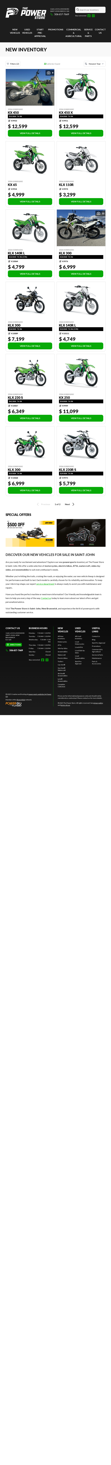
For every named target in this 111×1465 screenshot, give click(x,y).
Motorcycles (62, 642)
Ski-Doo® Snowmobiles (63, 674)
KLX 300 (65, 253)
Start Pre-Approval (40, 32)
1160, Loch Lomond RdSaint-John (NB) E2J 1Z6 (59, 10)
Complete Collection (61, 685)
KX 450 (13, 112)
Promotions (55, 29)
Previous (43, 504)
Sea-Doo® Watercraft (62, 669)
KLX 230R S (67, 470)
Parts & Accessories (96, 662)
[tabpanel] (40, 644)
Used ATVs (79, 647)
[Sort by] (95, 64)
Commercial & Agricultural (73, 32)
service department (45, 584)
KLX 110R (66, 185)
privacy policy (98, 703)
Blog (93, 640)
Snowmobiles (63, 652)
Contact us (46, 598)
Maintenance (97, 658)
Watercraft (62, 655)
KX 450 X (66, 112)
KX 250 (64, 397)
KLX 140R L (16, 253)
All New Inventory (61, 637)
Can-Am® (61, 665)
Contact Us (96, 636)
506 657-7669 (59, 14)
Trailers (60, 661)
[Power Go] (29, 704)
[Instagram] (93, 15)
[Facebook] (89, 15)
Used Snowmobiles (80, 657)
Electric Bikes (63, 658)
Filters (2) (13, 63)
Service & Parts (88, 32)
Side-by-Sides (63, 648)
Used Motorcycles (79, 643)
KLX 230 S (15, 397)
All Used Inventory (78, 637)
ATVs (59, 645)
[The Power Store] (26, 13)
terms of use (65, 705)
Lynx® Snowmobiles (63, 680)
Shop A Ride (21, 700)
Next (70, 504)
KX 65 (12, 185)
